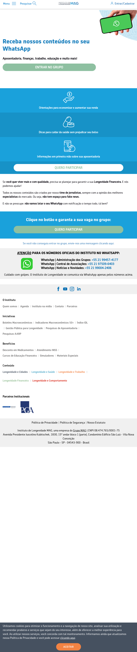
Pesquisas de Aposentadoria (61, 328)
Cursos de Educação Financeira (20, 355)
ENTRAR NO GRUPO (49, 67)
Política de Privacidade (45, 422)
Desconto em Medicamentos (18, 350)
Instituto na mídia (42, 306)
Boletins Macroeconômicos (17, 322)
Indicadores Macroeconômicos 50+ (54, 322)
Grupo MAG (79, 430)
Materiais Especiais (67, 355)
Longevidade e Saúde (43, 371)
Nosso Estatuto (96, 422)
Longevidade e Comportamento (49, 380)
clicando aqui (66, 638)
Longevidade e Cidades (15, 371)
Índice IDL (82, 322)
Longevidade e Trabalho (71, 371)
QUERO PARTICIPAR (68, 168)
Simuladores (47, 355)
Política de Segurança (72, 422)
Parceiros (72, 306)
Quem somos (10, 306)
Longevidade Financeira (16, 380)
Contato (59, 306)
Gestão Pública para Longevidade (24, 328)
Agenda (24, 306)
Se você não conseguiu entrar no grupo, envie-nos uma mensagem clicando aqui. (68, 243)
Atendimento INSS (47, 350)
